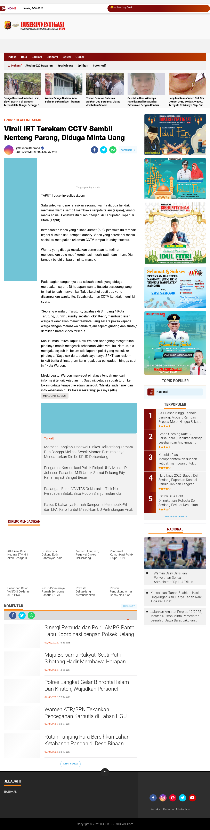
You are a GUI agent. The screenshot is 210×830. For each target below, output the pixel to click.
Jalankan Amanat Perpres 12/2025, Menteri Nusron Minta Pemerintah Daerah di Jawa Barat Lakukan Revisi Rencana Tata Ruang (176, 616)
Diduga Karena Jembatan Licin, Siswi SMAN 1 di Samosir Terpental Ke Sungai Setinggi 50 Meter (22, 102)
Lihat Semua (70, 763)
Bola (24, 57)
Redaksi (156, 809)
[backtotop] (105, 772)
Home (11, 8)
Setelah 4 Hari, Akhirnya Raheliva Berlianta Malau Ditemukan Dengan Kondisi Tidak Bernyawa (143, 102)
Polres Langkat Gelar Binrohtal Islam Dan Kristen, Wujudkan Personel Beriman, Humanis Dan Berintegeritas (88, 689)
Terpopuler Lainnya (175, 516)
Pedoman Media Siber (177, 809)
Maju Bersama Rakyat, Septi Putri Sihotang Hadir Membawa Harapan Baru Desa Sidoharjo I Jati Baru (85, 662)
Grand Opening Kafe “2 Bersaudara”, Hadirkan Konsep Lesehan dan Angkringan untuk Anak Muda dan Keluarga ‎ (180, 438)
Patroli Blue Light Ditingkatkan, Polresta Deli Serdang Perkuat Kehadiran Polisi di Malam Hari (178, 500)
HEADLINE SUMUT (29, 120)
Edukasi (37, 57)
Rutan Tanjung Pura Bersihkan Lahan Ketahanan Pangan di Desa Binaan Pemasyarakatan (87, 744)
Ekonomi (52, 57)
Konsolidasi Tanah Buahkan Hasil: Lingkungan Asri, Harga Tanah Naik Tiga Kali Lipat (176, 596)
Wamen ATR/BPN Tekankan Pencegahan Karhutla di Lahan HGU (86, 712)
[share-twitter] (103, 149)
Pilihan (83, 65)
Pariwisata (66, 65)
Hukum (16, 65)
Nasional (162, 391)
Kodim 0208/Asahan (40, 65)
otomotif (100, 65)
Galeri (67, 57)
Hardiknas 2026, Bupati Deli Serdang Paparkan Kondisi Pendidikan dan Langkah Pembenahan (179, 479)
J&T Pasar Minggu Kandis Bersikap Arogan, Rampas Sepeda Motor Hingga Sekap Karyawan (179, 417)
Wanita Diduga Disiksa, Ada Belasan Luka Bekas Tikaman (62, 100)
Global (79, 57)
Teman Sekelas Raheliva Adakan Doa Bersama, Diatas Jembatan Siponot (103, 102)
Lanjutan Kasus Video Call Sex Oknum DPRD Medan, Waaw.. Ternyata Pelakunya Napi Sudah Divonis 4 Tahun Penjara (187, 102)
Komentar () (128, 149)
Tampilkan (129, 606)
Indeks (12, 57)
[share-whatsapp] (112, 149)
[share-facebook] (94, 149)
